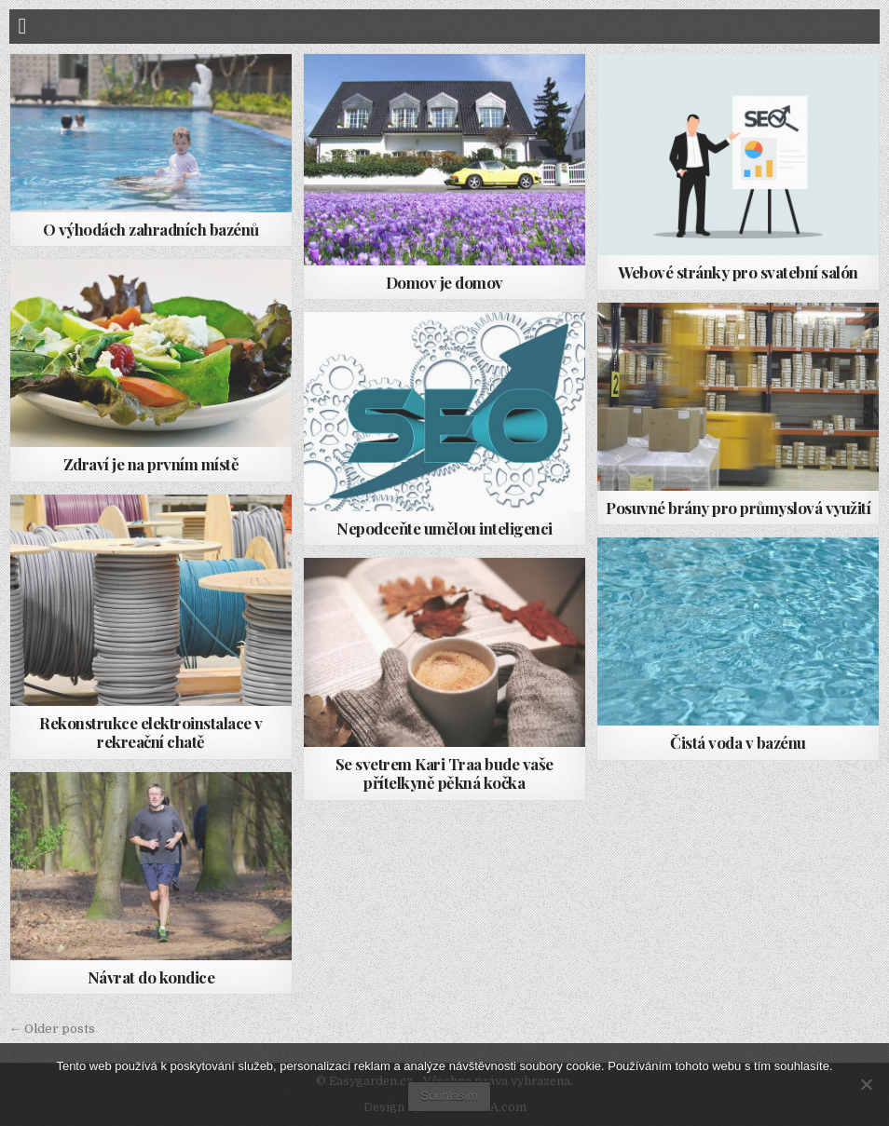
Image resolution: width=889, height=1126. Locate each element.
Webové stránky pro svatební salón (738, 272)
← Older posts (52, 1029)
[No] (865, 1084)
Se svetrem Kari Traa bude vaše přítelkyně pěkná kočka (444, 773)
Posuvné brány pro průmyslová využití (738, 507)
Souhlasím (448, 1096)
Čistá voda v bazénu (738, 742)
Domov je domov (444, 282)
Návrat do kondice (151, 977)
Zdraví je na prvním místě (151, 464)
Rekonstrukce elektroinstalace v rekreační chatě (151, 732)
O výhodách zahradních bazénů (151, 229)
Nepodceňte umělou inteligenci (444, 528)
